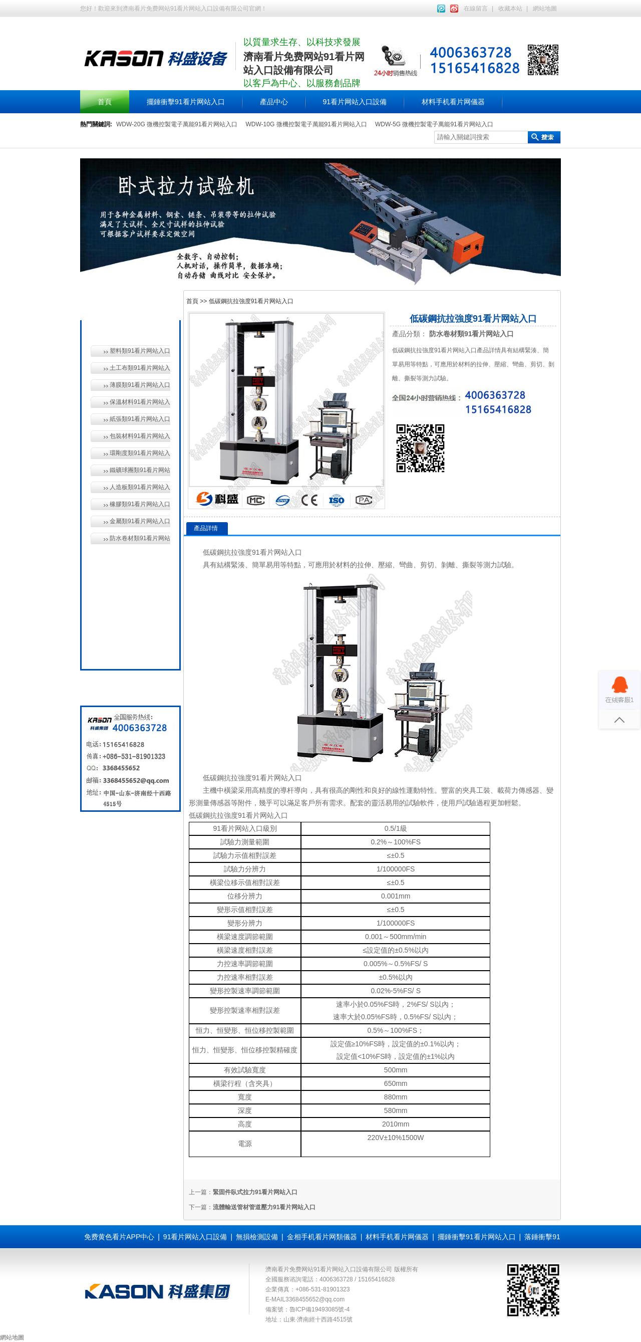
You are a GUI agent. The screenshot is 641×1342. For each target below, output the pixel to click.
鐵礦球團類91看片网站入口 (140, 470)
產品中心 (274, 102)
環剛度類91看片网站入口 (140, 453)
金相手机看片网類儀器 (322, 1237)
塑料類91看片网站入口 (140, 350)
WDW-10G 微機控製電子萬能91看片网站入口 (306, 124)
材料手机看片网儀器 (453, 102)
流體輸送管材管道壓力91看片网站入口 (264, 1207)
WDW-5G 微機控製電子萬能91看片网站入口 (434, 124)
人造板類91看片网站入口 (140, 487)
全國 (114, 650)
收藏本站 (510, 8)
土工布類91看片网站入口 (140, 367)
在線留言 (476, 8)
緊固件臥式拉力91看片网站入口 (255, 1192)
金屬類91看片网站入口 (140, 521)
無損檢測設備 (128, 581)
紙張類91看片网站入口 (140, 418)
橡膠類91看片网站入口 (140, 504)
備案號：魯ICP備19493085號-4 (307, 1309)
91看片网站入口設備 (355, 102)
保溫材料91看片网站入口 (140, 401)
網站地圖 (545, 8)
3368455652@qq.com (315, 1299)
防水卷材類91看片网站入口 (140, 538)
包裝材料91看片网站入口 (140, 435)
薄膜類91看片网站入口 (140, 384)
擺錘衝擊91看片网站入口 (186, 102)
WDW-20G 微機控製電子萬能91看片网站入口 (176, 124)
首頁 (105, 102)
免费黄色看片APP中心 (119, 1237)
